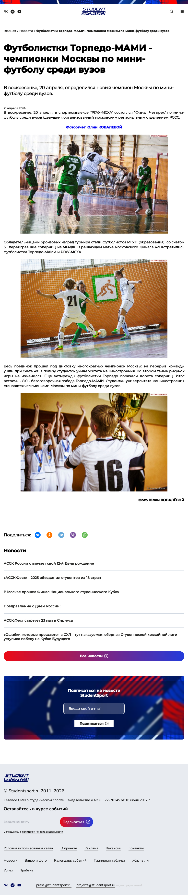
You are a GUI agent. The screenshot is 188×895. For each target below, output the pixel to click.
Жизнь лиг (141, 860)
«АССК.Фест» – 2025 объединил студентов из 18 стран (52, 577)
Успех (8, 870)
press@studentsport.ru (53, 885)
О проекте (68, 848)
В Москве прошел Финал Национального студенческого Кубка (61, 592)
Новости (26, 31)
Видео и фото (36, 860)
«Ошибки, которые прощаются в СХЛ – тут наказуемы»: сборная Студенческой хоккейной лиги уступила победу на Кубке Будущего (90, 636)
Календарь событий (70, 860)
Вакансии (113, 848)
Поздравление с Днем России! (32, 606)
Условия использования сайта (28, 848)
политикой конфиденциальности (42, 832)
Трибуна (27, 870)
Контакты (136, 848)
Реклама (91, 848)
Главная (10, 31)
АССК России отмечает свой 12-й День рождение (49, 563)
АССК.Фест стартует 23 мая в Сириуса (38, 620)
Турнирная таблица (109, 860)
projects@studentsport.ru (95, 885)
